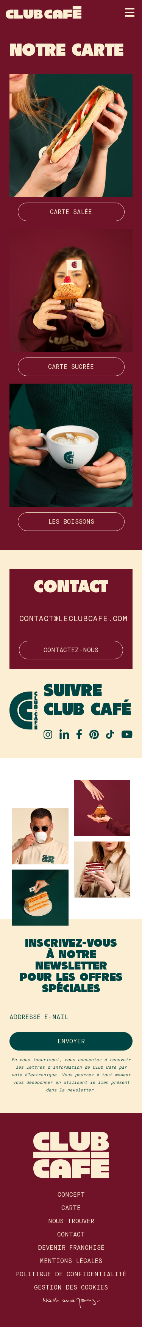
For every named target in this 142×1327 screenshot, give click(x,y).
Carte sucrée (71, 367)
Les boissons (71, 522)
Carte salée (71, 212)
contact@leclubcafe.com (73, 619)
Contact (71, 1235)
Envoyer (71, 1042)
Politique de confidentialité (71, 1275)
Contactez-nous (71, 651)
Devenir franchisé (71, 1248)
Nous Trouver (71, 1222)
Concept (71, 1195)
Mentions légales (71, 1261)
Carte (71, 1208)
